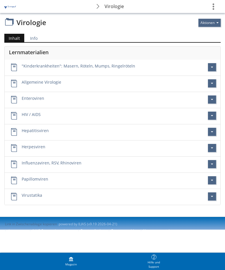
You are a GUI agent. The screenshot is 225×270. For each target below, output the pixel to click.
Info (34, 38)
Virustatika (32, 195)
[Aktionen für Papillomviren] (212, 180)
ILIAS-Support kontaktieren (53, 230)
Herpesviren (33, 146)
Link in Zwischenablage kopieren (31, 224)
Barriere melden (124, 230)
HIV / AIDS (31, 114)
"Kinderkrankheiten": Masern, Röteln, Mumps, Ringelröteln (78, 66)
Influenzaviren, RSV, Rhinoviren (51, 163)
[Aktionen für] (209, 23)
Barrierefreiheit (93, 230)
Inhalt (12, 38)
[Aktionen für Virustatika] (212, 196)
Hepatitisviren (35, 130)
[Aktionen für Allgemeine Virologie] (212, 83)
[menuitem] (71, 261)
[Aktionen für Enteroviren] (212, 99)
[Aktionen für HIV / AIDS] (212, 116)
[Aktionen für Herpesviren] (212, 148)
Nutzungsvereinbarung (161, 230)
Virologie (114, 6)
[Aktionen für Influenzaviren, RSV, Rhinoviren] (212, 164)
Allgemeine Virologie (41, 82)
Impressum (18, 230)
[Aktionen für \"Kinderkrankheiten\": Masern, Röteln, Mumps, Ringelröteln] (212, 67)
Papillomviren (35, 179)
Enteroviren (33, 98)
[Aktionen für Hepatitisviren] (212, 132)
